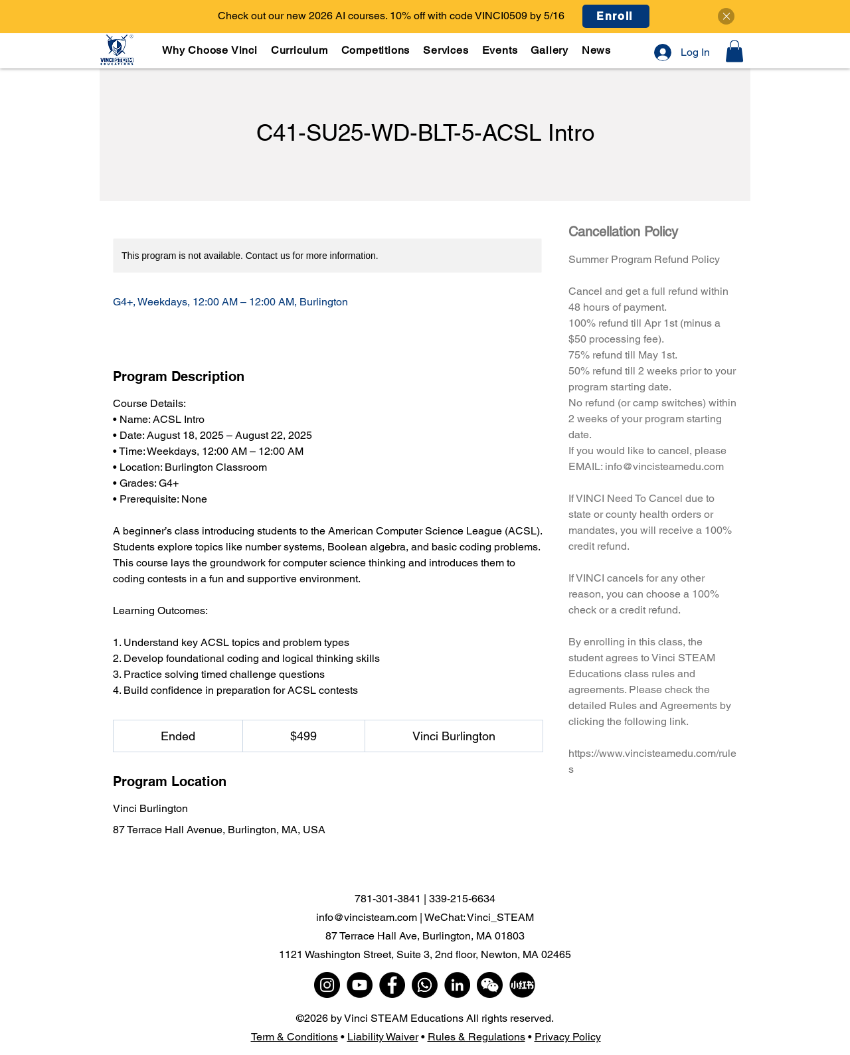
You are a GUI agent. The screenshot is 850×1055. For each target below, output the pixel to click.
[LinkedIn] (457, 985)
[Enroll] (615, 16)
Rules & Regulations (476, 1036)
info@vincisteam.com (366, 917)
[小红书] (522, 985)
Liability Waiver (382, 1036)
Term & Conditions (294, 1036)
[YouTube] (360, 985)
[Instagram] (327, 985)
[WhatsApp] (425, 985)
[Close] (726, 16)
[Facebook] (392, 985)
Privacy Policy (568, 1036)
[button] (300, 50)
